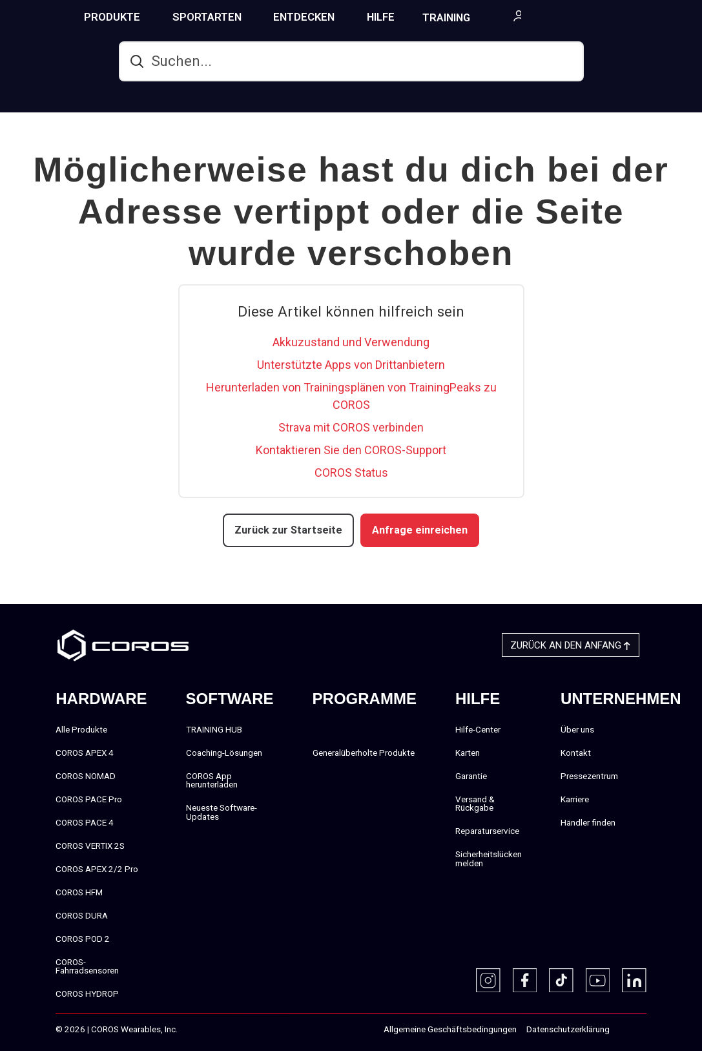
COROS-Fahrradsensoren (87, 965)
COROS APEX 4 (85, 752)
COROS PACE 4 (85, 822)
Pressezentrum (589, 775)
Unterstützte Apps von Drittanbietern (351, 364)
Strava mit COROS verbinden (351, 427)
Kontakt (576, 752)
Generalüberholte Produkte (364, 752)
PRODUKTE (163, 16)
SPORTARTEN (258, 16)
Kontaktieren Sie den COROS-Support (351, 450)
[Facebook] (525, 980)
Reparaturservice (487, 831)
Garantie (471, 775)
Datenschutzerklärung (568, 1029)
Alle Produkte (81, 728)
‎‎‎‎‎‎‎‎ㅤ (623, 1030)
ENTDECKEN (355, 16)
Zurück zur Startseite (290, 530)
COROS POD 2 (83, 938)
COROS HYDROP (87, 993)
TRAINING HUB (509, 17)
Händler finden (588, 822)
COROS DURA (82, 915)
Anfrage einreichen (418, 530)
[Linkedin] (634, 980)
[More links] (686, 15)
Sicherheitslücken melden (488, 858)
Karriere (575, 798)
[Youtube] (598, 980)
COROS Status (351, 472)
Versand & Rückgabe (475, 803)
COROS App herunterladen (212, 779)
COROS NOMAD (86, 775)
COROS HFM (79, 891)
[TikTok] (561, 980)
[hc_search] (351, 61)
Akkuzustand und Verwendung (351, 342)
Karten (467, 752)
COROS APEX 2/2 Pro (97, 868)
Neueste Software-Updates (221, 812)
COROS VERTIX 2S (90, 845)
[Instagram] (488, 980)
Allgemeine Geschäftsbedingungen (450, 1029)
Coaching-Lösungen (224, 752)
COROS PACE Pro (89, 798)
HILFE (432, 16)
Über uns (577, 728)
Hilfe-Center (478, 728)
